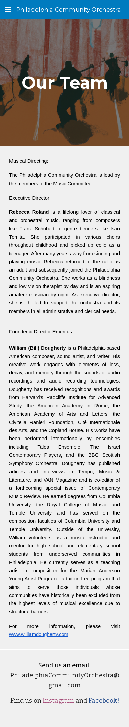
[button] (8, 9)
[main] (64, 82)
